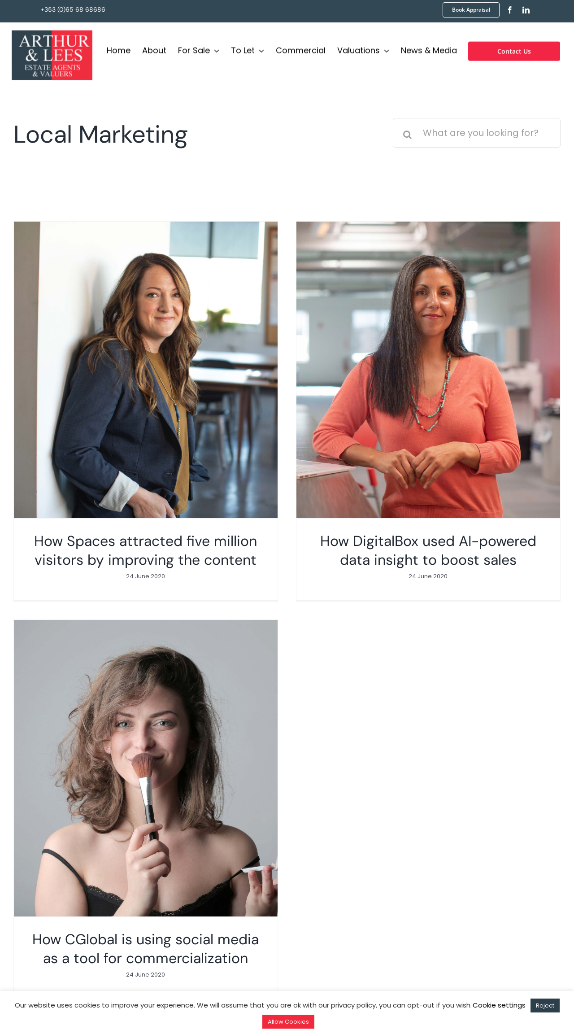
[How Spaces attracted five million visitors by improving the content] (146, 370)
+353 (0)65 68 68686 (73, 9)
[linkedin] (526, 9)
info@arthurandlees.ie (215, 871)
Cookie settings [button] (499, 1005)
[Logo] (52, 32)
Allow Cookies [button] (288, 1021)
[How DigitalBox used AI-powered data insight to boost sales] (409, 370)
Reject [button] (545, 1005)
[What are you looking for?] (477, 133)
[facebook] (509, 9)
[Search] (407, 134)
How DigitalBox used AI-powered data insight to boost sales (409, 550)
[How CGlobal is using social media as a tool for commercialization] (220, 689)
